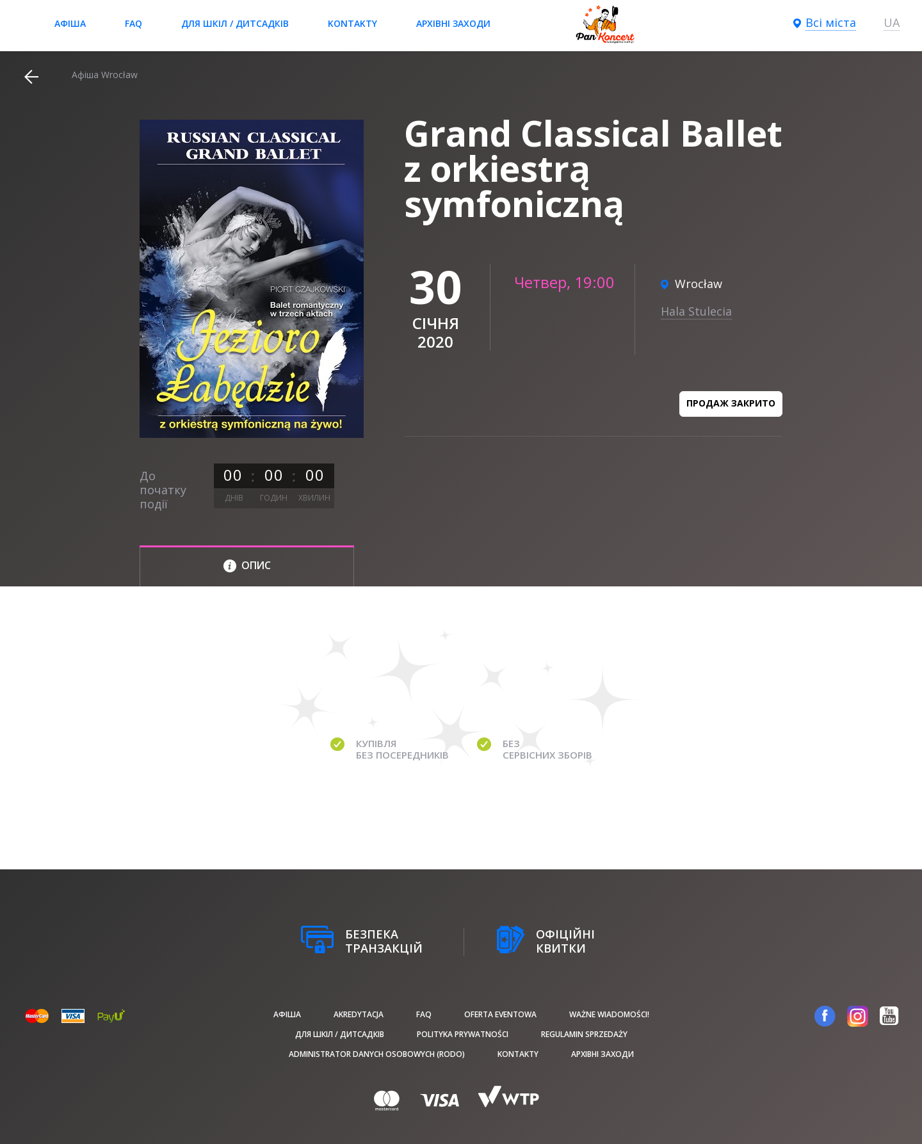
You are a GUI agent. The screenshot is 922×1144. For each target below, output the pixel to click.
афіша (70, 23)
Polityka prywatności (462, 1034)
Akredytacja (359, 1014)
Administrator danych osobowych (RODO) (377, 1054)
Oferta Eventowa (500, 1014)
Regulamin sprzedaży (584, 1034)
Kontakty (352, 23)
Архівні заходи (453, 23)
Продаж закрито (730, 403)
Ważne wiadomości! (609, 1014)
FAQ (133, 23)
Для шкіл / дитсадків (235, 23)
